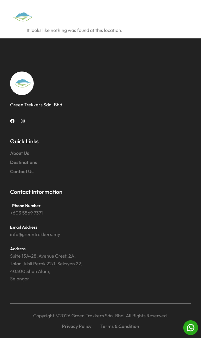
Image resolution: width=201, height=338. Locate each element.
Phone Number (26, 205)
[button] (184, 17)
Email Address (23, 227)
